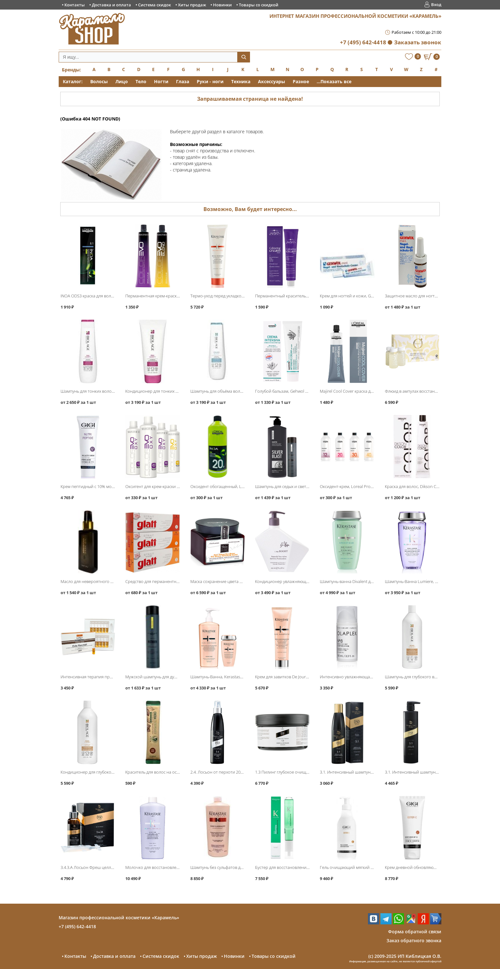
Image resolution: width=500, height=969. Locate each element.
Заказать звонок (417, 42)
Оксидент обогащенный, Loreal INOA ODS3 (231, 486)
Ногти (161, 81)
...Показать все (334, 81)
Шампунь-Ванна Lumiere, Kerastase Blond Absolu (432, 581)
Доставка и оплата (111, 5)
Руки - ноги (210, 81)
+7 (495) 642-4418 (363, 42)
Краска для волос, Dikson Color (414, 486)
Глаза (182, 81)
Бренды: (71, 70)
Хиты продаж (192, 5)
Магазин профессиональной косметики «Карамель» (119, 917)
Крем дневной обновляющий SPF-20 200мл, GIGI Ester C (438, 867)
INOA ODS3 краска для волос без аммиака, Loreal (107, 296)
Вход (436, 4)
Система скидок (154, 5)
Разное (301, 81)
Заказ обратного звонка (413, 940)
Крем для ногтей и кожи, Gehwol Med (355, 296)
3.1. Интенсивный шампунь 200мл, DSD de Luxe (365, 772)
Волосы (99, 81)
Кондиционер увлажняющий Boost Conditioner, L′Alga (307, 581)
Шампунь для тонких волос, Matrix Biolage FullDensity (112, 391)
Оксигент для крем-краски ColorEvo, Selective (168, 486)
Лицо (121, 81)
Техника (240, 81)
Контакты (74, 5)
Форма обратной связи (414, 932)
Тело (141, 81)
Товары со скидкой (258, 5)
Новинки (222, 5)
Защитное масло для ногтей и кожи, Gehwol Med (432, 296)
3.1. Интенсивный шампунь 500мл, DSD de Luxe (430, 772)
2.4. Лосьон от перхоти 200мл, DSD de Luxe (231, 772)
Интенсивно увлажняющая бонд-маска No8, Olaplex (370, 677)
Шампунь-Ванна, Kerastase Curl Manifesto (230, 677)
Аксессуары (271, 81)
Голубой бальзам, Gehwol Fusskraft (288, 391)
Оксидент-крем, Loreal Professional (353, 486)
